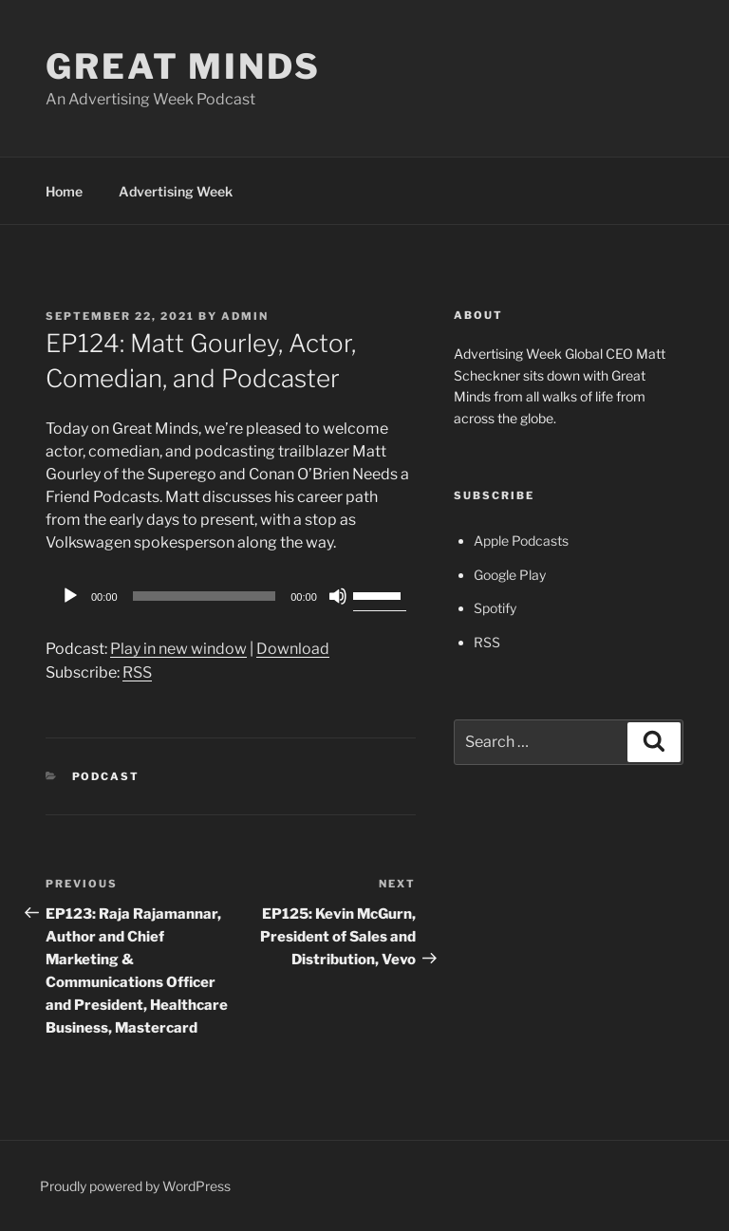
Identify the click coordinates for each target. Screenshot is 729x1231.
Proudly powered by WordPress (135, 1186)
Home (64, 191)
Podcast (106, 776)
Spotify (495, 608)
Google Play (510, 575)
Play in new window (178, 649)
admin (245, 316)
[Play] (70, 596)
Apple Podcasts (521, 540)
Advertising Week (176, 191)
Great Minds (183, 66)
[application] (231, 596)
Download (292, 649)
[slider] (204, 596)
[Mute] (337, 596)
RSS (137, 672)
